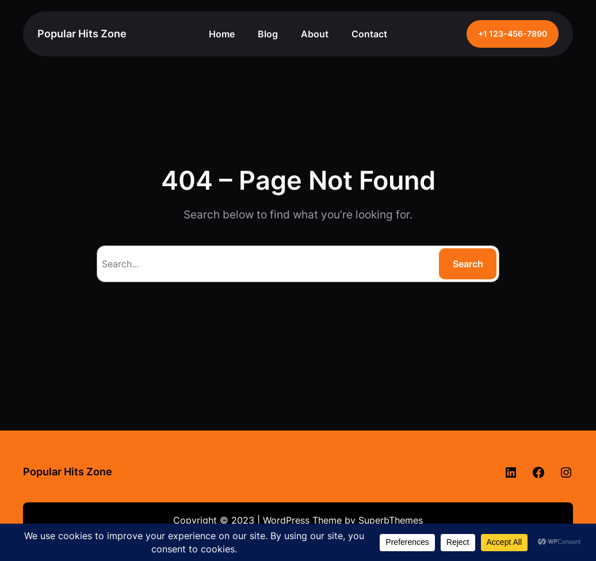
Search (468, 264)
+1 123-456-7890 (512, 34)
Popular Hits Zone (82, 34)
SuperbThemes (390, 520)
